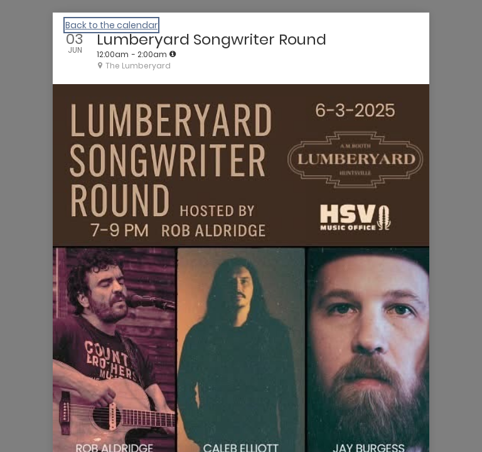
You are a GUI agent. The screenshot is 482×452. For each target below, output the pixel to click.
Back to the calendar (111, 25)
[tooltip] (172, 54)
